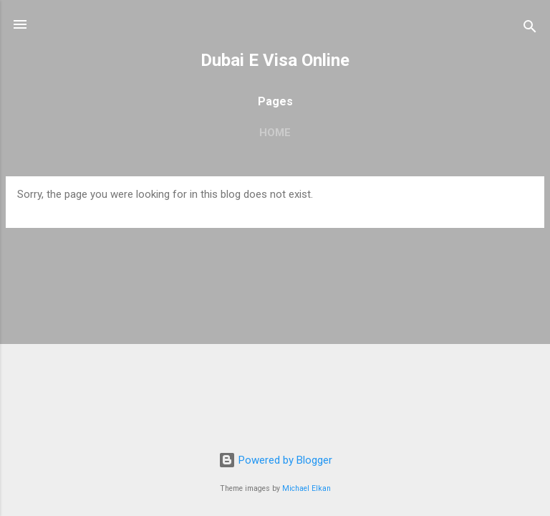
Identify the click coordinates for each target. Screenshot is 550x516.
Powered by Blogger (275, 460)
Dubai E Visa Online (275, 60)
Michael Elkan (306, 488)
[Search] (530, 29)
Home (275, 132)
